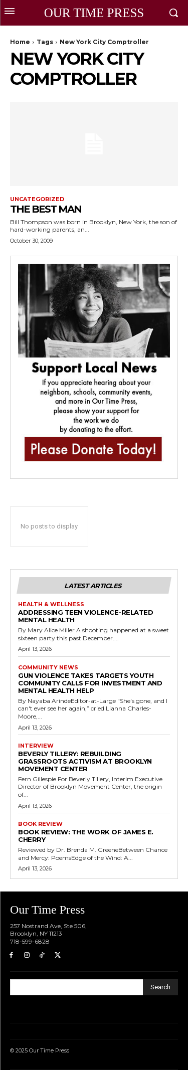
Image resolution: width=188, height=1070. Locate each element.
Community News (48, 667)
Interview (36, 746)
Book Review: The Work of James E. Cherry (85, 835)
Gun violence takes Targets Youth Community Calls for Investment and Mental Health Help (90, 682)
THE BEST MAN (45, 209)
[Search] (160, 987)
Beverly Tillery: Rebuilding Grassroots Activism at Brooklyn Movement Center (85, 761)
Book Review (40, 824)
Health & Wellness (51, 604)
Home (20, 42)
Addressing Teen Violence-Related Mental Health (85, 616)
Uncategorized (37, 199)
